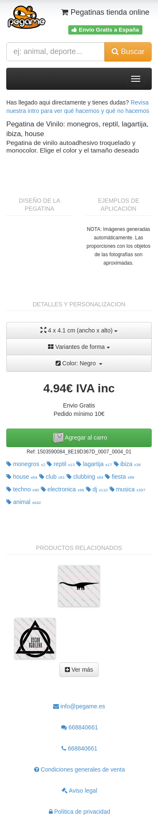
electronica (62, 489)
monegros (25, 464)
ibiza (127, 464)
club (52, 476)
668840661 (79, 727)
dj (97, 489)
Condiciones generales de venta (79, 769)
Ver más (79, 669)
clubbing (85, 476)
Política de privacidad (79, 811)
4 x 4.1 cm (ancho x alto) (79, 330)
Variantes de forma (79, 346)
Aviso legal (79, 790)
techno (22, 489)
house (21, 476)
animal (23, 502)
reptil (61, 464)
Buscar (128, 51)
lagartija (94, 464)
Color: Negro (79, 363)
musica (127, 489)
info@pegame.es (79, 706)
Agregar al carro (79, 438)
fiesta (119, 476)
